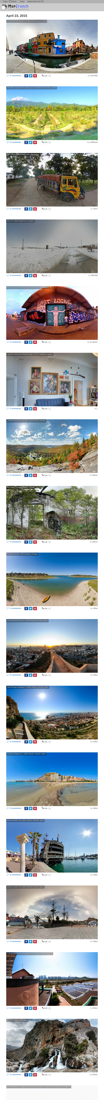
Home (4, 1)
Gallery (13, 1)
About (21, 1)
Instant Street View (35, 1)
